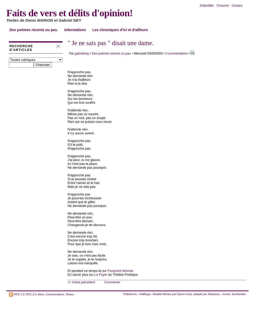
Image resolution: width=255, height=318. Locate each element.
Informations (75, 30)
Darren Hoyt (184, 294)
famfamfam (239, 294)
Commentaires (55, 294)
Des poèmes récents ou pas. (33, 30)
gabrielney (82, 53)
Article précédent (83, 282)
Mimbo (167, 294)
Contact (237, 5)
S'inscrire (222, 5)
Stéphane (214, 294)
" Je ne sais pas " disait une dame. (111, 42)
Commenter (112, 282)
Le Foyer (100, 274)
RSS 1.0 (19, 294)
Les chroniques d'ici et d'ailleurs (120, 30)
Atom (41, 294)
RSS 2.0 (31, 294)
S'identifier (207, 5)
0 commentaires (176, 53)
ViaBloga (144, 294)
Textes (70, 294)
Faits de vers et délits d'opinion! (69, 13)
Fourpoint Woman (120, 271)
